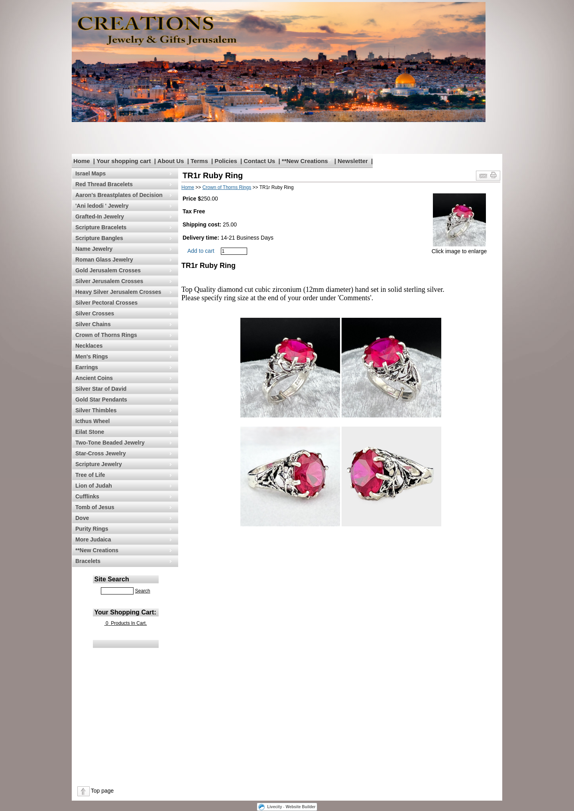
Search (142, 591)
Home (81, 160)
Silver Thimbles (95, 410)
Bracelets (87, 561)
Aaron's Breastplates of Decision (119, 195)
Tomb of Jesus (94, 507)
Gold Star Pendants (101, 399)
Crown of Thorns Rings (106, 335)
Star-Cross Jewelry (100, 453)
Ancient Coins (94, 378)
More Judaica (93, 539)
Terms (199, 160)
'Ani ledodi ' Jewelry (101, 206)
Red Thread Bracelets (104, 184)
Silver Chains (93, 324)
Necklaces (89, 346)
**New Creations (305, 160)
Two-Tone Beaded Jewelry (110, 442)
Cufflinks (87, 496)
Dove (82, 518)
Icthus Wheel (92, 421)
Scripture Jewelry (98, 464)
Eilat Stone (89, 432)
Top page (102, 790)
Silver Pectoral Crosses (106, 302)
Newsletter (353, 160)
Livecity (274, 807)
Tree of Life (90, 475)
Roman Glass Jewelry (104, 259)
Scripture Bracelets (100, 227)
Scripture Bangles (99, 238)
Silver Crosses (94, 313)
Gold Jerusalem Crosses (108, 270)
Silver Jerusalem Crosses (109, 281)
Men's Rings (91, 356)
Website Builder (300, 807)
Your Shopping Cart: (125, 612)
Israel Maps (90, 173)
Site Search (111, 579)
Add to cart (200, 251)
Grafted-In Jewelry (99, 216)
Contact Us (259, 160)
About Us (170, 160)
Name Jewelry (93, 249)
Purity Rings (91, 529)
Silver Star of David (100, 389)
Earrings (86, 367)
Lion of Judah (93, 485)
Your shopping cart (123, 160)
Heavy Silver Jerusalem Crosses (118, 292)
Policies (225, 160)
